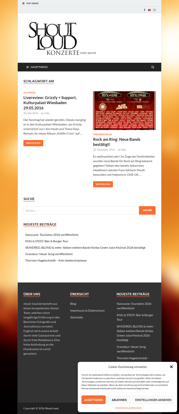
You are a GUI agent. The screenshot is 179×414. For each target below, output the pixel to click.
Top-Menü (32, 3)
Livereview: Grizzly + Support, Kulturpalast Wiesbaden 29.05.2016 (50, 102)
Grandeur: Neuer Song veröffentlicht (49, 254)
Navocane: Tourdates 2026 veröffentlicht (51, 234)
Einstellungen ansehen (153, 400)
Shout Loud (51, 408)
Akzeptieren (93, 400)
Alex (123, 149)
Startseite (76, 317)
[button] (171, 367)
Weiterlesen (31, 142)
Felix (46, 113)
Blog (73, 303)
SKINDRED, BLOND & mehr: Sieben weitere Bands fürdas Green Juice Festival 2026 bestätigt (85, 247)
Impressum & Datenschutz (128, 407)
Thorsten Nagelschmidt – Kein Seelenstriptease (56, 260)
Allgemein (29, 92)
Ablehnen (119, 400)
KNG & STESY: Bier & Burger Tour (46, 241)
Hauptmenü (39, 67)
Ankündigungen (102, 134)
